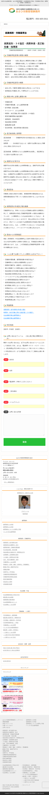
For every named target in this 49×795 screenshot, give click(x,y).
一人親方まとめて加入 (9, 637)
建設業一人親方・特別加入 (10, 630)
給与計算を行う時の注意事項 (11, 650)
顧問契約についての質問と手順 (12, 529)
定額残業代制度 (7, 584)
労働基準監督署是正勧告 (10, 576)
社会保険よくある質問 (9, 604)
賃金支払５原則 (7, 581)
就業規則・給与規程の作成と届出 (14, 309)
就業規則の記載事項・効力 (10, 545)
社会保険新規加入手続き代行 (11, 594)
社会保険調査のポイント (10, 602)
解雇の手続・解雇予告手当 (10, 567)
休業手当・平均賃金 (9, 572)
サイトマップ (7, 671)
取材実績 (25, 514)
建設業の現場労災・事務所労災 (12, 617)
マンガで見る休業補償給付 (10, 627)
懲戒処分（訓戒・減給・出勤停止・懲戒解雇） (16, 564)
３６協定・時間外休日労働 (10, 557)
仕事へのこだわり (8, 725)
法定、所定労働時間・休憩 (10, 559)
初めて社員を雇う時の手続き (11, 648)
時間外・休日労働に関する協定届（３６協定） (19, 312)
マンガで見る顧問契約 (9, 532)
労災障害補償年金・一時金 (10, 622)
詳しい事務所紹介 (9, 482)
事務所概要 (6, 721)
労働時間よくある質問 (9, 562)
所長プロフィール (8, 723)
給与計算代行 (7, 661)
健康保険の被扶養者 (9, 599)
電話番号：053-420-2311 (37, 19)
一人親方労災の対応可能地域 (11, 635)
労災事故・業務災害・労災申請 (12, 620)
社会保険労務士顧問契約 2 (12, 318)
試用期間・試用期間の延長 (10, 554)
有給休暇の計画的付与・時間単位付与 (14, 552)
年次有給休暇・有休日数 (10, 550)
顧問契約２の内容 (8, 527)
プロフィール (25, 511)
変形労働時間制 (7, 579)
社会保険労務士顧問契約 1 (12, 315)
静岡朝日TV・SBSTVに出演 (25, 493)
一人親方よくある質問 (9, 632)
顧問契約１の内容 (8, 524)
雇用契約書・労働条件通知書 (11, 547)
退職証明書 (6, 569)
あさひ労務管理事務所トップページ (13, 720)
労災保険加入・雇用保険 (10, 615)
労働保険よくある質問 (9, 625)
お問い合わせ (6, 727)
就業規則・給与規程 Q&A (10, 542)
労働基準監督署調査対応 (10, 574)
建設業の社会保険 (8, 597)
